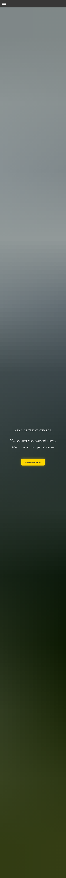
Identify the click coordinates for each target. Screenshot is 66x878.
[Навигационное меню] (4, 4)
